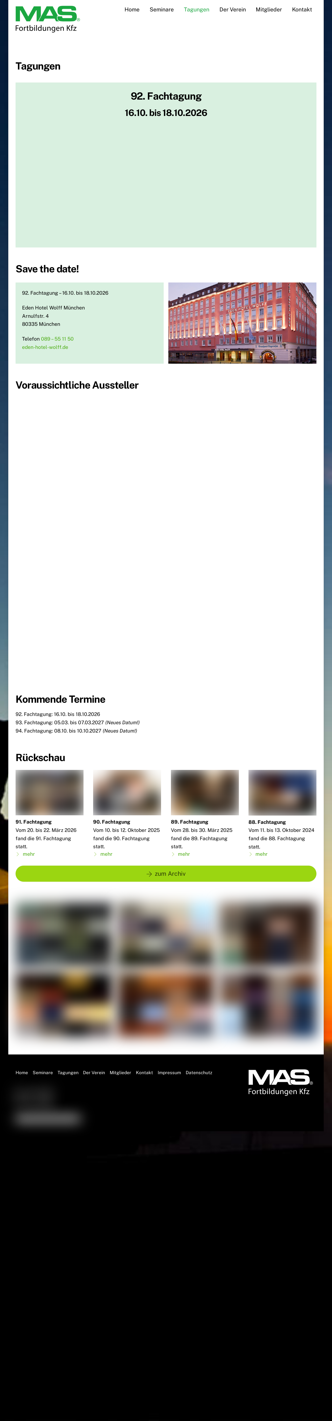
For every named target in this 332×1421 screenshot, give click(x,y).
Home (132, 9)
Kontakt (302, 9)
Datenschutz (199, 1015)
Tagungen (196, 9)
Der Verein (232, 9)
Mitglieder (269, 9)
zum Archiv (166, 816)
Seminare (162, 9)
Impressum (169, 1015)
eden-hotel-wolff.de (45, 347)
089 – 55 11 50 (57, 339)
